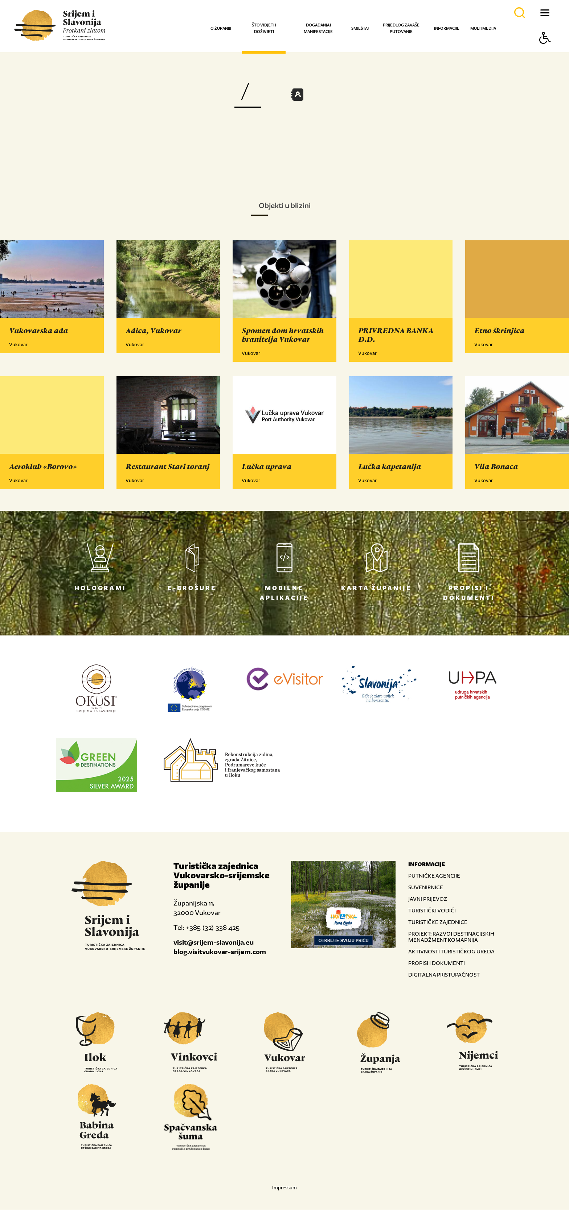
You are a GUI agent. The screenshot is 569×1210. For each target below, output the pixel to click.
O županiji (220, 28)
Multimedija (483, 28)
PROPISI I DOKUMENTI (436, 963)
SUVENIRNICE (425, 887)
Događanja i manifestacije (318, 28)
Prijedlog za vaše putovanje (401, 28)
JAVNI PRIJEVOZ (427, 899)
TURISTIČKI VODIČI (432, 910)
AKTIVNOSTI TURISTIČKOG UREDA (451, 951)
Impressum (284, 1188)
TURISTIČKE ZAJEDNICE (437, 922)
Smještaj (360, 28)
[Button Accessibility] (545, 51)
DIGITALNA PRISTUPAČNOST (444, 974)
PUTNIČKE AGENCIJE (434, 876)
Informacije (446, 28)
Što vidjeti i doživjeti (264, 28)
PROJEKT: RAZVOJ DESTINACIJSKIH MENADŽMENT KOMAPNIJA (451, 937)
